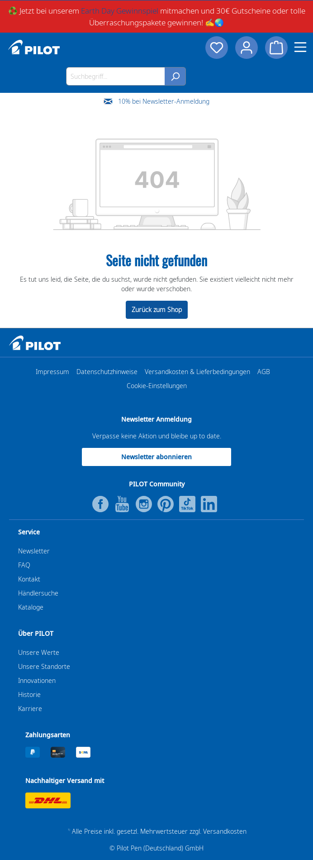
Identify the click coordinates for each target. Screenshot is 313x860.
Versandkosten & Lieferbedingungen (197, 371)
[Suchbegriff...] (115, 76)
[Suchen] (175, 76)
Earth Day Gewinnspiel (119, 10)
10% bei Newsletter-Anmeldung (163, 101)
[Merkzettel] (216, 47)
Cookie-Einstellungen (157, 385)
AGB (263, 371)
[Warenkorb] (276, 47)
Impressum (52, 371)
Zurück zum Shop (157, 309)
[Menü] (300, 47)
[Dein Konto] (246, 47)
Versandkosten (225, 831)
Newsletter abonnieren (156, 456)
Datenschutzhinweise (107, 371)
